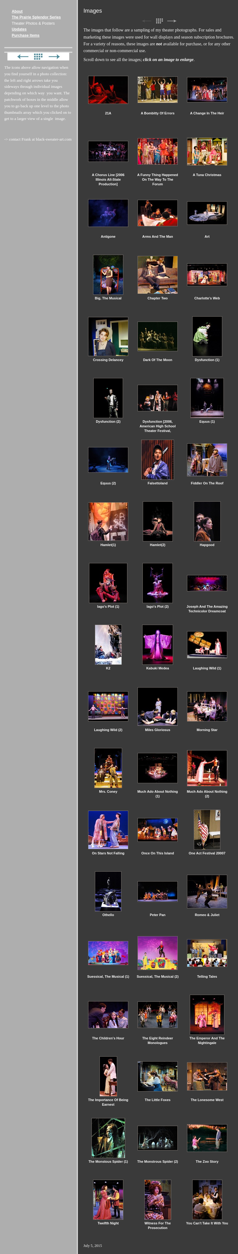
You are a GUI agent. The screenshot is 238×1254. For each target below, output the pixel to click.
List (159, 21)
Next (172, 21)
